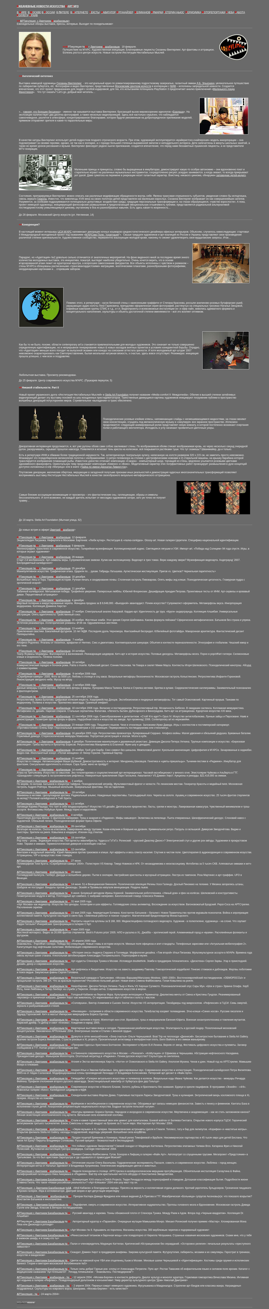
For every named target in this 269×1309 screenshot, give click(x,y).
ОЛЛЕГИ (22, 15)
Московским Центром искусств (133, 86)
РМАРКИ (157, 12)
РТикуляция (46, 21)
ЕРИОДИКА (193, 12)
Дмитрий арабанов (62, 529)
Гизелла (42, 198)
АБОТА (240, 12)
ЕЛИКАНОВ (142, 12)
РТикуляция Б (44, 1213)
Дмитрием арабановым (105, 46)
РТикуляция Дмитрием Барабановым (42, 1188)
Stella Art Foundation (116, 394)
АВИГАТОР (108, 12)
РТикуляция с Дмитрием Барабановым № (44, 1179)
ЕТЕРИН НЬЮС (174, 12)
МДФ (173, 86)
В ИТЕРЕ (62, 12)
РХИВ (33, 15)
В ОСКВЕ (34, 12)
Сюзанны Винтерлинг (69, 83)
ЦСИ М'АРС (65, 231)
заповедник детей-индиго (231, 175)
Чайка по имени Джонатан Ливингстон (103, 466)
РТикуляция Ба (45, 1204)
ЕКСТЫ (95, 12)
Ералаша (178, 111)
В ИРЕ (21, 12)
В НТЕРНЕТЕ (79, 12)
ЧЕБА (230, 12)
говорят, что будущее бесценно (41, 111)
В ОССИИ (48, 12)
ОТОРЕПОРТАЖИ (213, 12)
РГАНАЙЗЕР (124, 12)
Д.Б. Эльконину (205, 83)
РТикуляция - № (29, 1294)
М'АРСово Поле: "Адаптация (102, 234)
